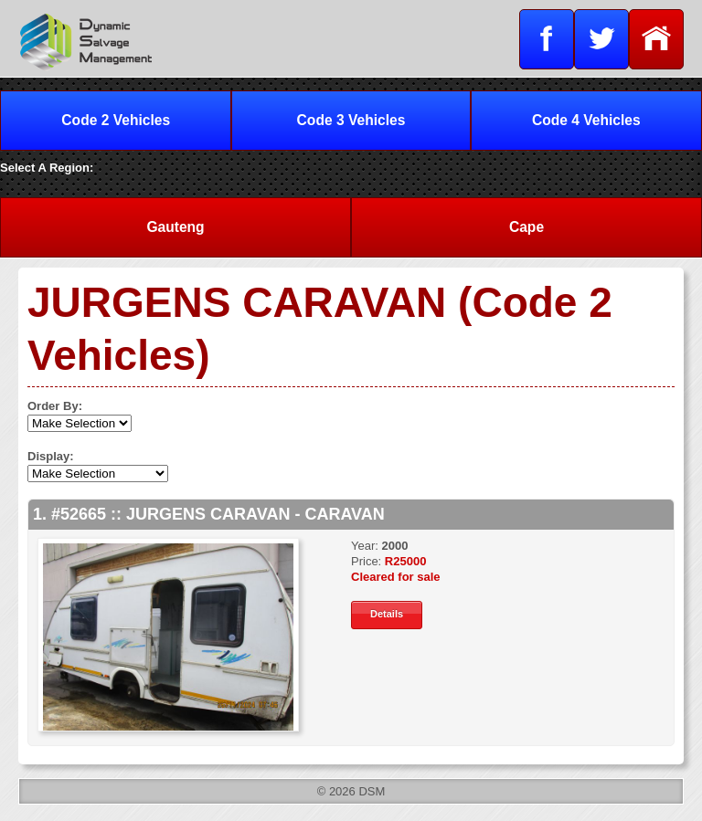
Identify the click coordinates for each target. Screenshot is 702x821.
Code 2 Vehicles (115, 120)
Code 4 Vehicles (586, 120)
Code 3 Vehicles (351, 120)
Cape (526, 227)
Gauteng (175, 227)
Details (386, 613)
